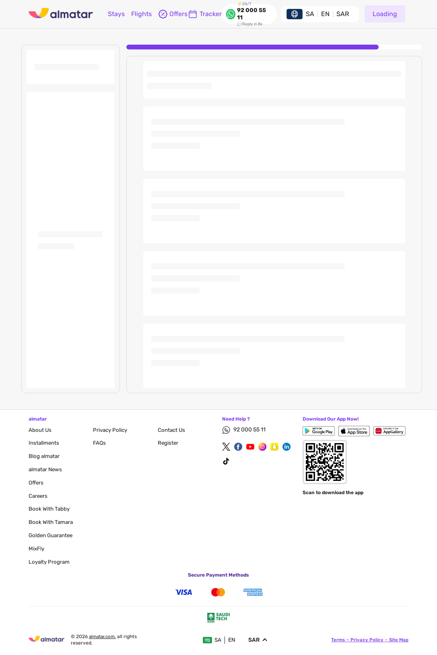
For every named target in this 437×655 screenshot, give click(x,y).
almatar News (46, 469)
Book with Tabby (50, 508)
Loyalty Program (50, 561)
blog (45, 456)
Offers (36, 482)
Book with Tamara (51, 522)
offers (169, 14)
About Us (40, 430)
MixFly (37, 548)
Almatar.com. (104, 636)
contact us (172, 430)
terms (337, 640)
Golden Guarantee (52, 535)
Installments (44, 442)
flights (141, 14)
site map (398, 640)
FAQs (99, 442)
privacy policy (111, 430)
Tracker (205, 14)
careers (39, 496)
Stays (116, 14)
